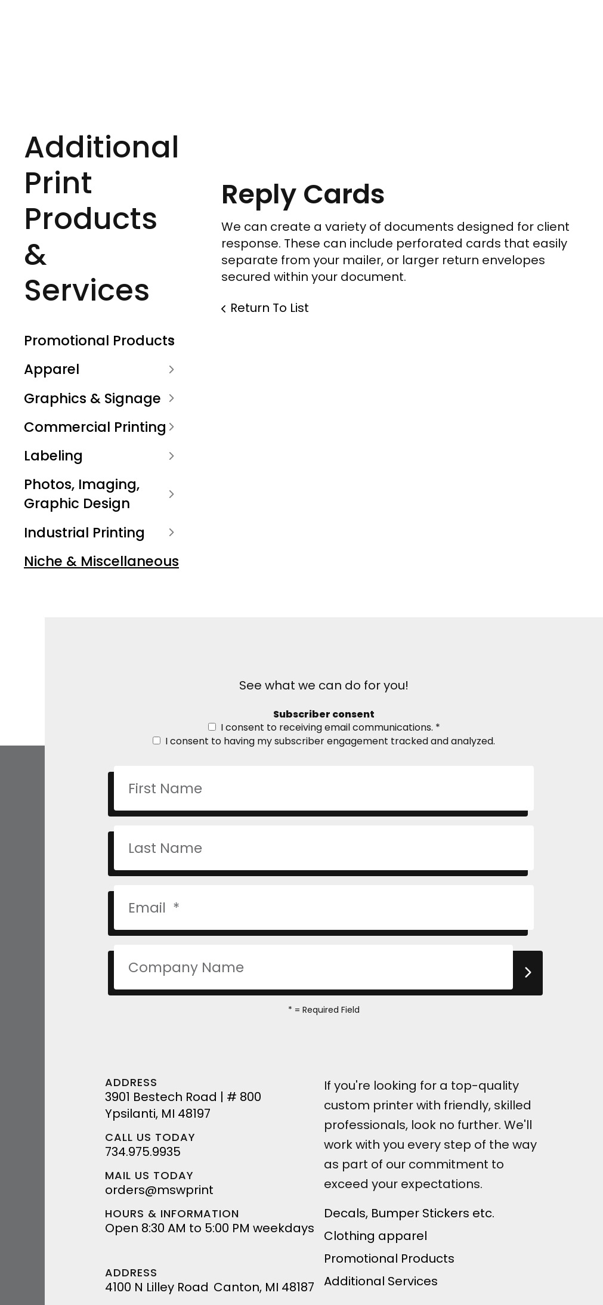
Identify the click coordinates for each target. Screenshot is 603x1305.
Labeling (102, 455)
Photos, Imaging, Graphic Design (102, 494)
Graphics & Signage (102, 398)
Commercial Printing (102, 427)
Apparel (102, 369)
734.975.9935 (143, 1151)
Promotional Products (102, 340)
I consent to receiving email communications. (324, 727)
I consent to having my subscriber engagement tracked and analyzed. (324, 741)
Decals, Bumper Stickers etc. (409, 1213)
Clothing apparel (375, 1235)
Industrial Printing (102, 532)
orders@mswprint (159, 1190)
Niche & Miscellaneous (101, 561)
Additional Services (381, 1281)
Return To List (269, 307)
